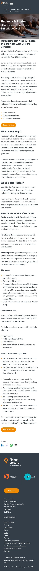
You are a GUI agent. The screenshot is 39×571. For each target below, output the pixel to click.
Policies (6, 538)
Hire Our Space (9, 522)
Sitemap (7, 551)
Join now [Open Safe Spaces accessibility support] (11, 491)
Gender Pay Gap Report (12, 541)
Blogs (6, 530)
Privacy (6, 525)
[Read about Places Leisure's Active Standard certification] (12, 477)
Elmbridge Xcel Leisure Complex (19, 9)
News (5, 12)
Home (5, 9)
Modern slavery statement (13, 548)
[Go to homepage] (5, 3)
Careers (6, 535)
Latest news (8, 527)
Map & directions (9, 517)
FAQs (6, 533)
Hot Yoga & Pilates (15, 12)
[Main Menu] (11, 3)
